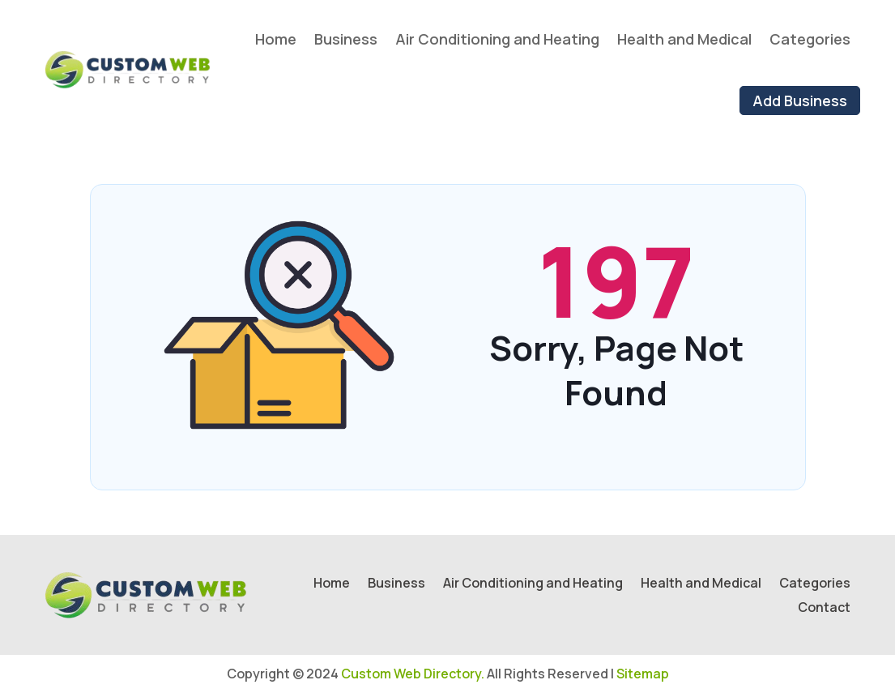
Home (275, 39)
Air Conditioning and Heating (497, 39)
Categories (809, 39)
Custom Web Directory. (412, 673)
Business (345, 39)
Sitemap (642, 673)
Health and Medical (684, 39)
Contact (824, 608)
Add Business (799, 100)
